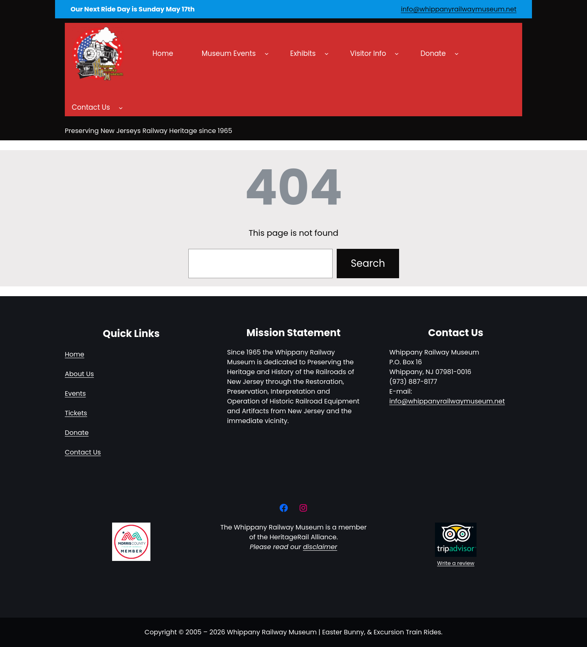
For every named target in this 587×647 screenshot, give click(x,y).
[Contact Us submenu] (121, 108)
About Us (79, 374)
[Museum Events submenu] (267, 53)
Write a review (455, 563)
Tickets (76, 413)
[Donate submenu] (457, 53)
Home (74, 354)
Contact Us (83, 452)
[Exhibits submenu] (326, 53)
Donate (76, 432)
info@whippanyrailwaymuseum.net (458, 9)
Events (75, 393)
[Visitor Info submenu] (397, 53)
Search (368, 263)
